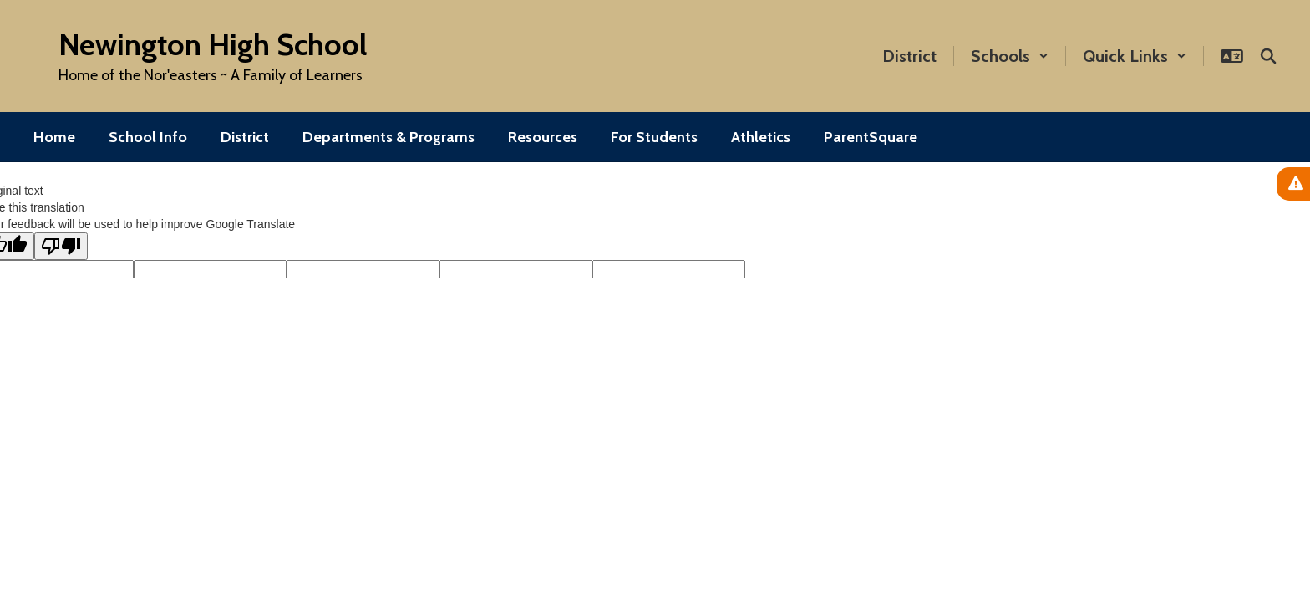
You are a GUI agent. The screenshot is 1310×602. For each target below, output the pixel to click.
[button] (1010, 56)
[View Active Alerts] (1293, 184)
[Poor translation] (61, 246)
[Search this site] (1268, 56)
